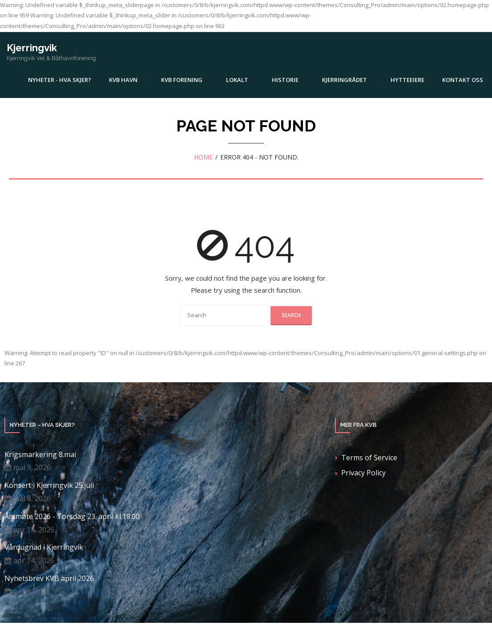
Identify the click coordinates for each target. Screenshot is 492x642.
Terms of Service (369, 457)
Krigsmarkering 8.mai (40, 454)
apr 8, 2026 (31, 592)
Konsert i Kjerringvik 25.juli (49, 485)
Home (203, 157)
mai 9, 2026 (32, 467)
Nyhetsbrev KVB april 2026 (49, 578)
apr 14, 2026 (33, 560)
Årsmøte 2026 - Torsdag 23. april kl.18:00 (72, 516)
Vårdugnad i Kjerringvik (43, 547)
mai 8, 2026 (32, 498)
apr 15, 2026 (33, 530)
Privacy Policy (363, 473)
